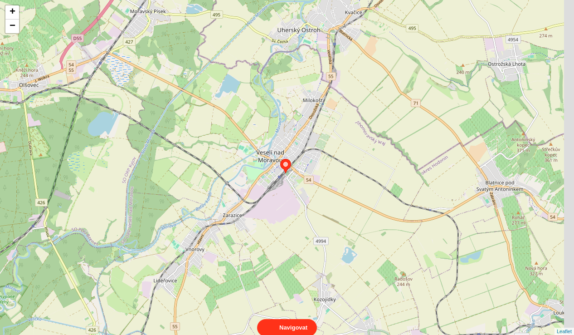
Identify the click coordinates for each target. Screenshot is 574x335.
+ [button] (12, 12)
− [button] (12, 26)
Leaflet (564, 323)
